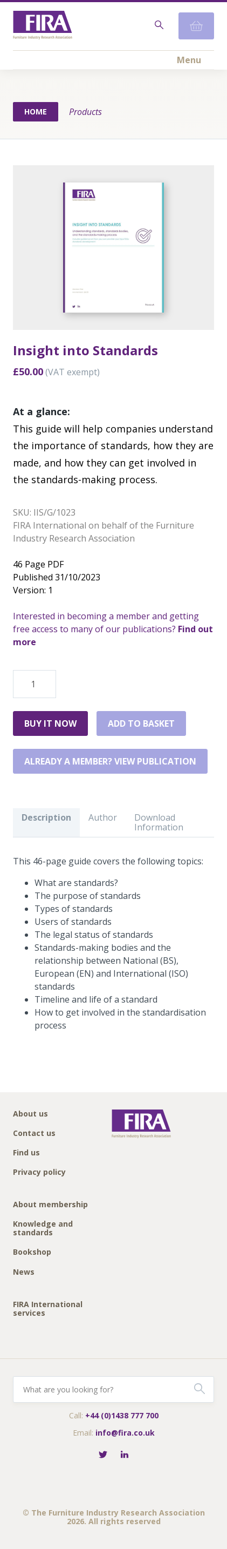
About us (30, 1114)
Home (35, 111)
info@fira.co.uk (125, 1433)
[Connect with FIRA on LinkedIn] (124, 1455)
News (24, 1272)
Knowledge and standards (43, 1228)
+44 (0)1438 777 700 (122, 1415)
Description (46, 817)
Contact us (34, 1133)
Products (85, 112)
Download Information (158, 822)
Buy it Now (50, 723)
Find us (26, 1153)
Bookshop (32, 1252)
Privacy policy (39, 1172)
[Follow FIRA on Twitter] (103, 1455)
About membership (50, 1204)
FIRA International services (47, 1309)
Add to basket (141, 723)
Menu (189, 60)
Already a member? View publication (110, 761)
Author (102, 817)
